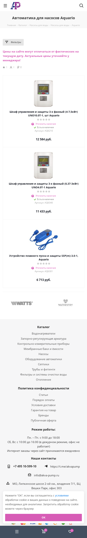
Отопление (43, 379)
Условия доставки (43, 405)
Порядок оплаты (43, 400)
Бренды (43, 415)
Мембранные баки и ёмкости (43, 349)
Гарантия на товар (43, 410)
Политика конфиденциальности (43, 388)
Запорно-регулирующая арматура (43, 338)
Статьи (43, 395)
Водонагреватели (43, 333)
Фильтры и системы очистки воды (43, 374)
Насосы (43, 354)
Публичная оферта (43, 420)
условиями (62, 495)
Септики (43, 364)
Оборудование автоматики (43, 359)
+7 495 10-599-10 (24, 466)
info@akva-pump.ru (46, 475)
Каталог (43, 327)
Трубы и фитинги (43, 369)
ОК (43, 517)
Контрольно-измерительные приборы (43, 343)
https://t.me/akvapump (65, 466)
